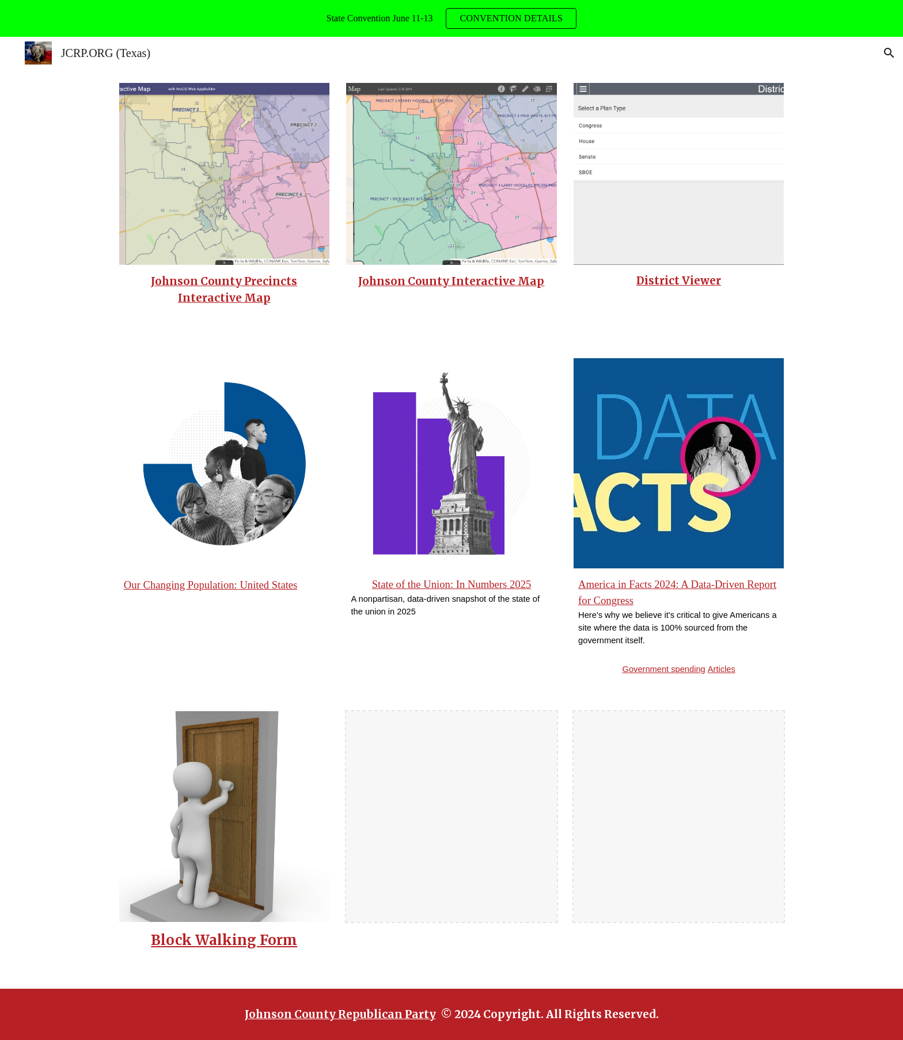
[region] (451, 18)
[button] (889, 53)
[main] (224, 289)
